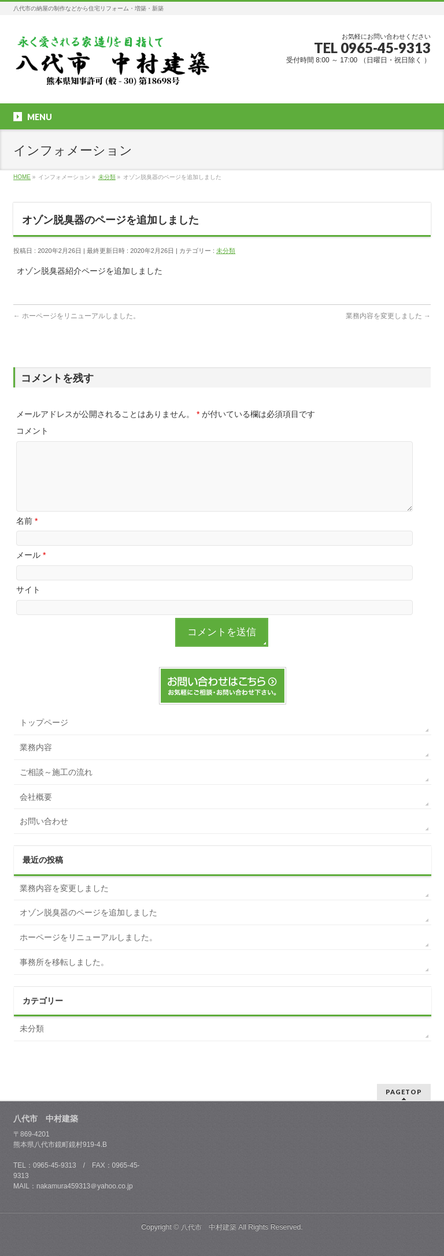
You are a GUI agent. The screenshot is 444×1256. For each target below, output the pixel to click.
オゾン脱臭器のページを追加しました (88, 926)
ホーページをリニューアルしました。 (76, 316)
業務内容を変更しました (388, 316)
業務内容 (36, 761)
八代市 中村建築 (208, 1227)
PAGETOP (404, 1091)
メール (31, 568)
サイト (28, 603)
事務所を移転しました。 (64, 976)
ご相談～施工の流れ (56, 786)
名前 (27, 534)
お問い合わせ (44, 835)
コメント (32, 430)
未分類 (225, 250)
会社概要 (36, 810)
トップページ (44, 736)
